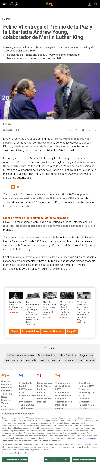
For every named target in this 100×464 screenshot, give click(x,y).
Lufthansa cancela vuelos (20, 355)
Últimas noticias (86, 360)
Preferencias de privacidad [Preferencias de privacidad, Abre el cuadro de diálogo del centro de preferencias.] (15, 459)
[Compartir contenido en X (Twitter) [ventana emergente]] (76, 129)
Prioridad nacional (47, 355)
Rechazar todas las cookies (56, 459)
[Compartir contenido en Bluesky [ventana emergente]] (83, 129)
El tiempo (69, 360)
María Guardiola (68, 355)
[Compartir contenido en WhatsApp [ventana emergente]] (89, 129)
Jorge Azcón (86, 355)
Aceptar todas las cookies (84, 459)
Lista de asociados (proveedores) (16, 453)
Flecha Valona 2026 (51, 360)
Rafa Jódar (31, 360)
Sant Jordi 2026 (14, 360)
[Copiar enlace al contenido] (95, 129)
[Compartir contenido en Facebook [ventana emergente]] (70, 129)
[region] (50, 437)
